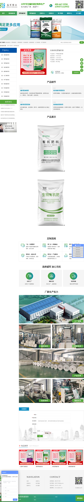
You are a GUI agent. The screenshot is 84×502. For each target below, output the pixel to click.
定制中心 (42, 13)
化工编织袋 (37, 42)
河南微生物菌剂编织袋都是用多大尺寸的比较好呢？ (12, 111)
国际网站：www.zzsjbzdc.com (56, 487)
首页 (3, 13)
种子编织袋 (43, 42)
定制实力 (51, 13)
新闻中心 (69, 13)
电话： (35, 499)
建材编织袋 (31, 42)
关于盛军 (78, 13)
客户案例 (60, 13)
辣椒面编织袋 (71, 466)
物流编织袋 (6, 83)
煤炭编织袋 (12, 13)
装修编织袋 (6, 96)
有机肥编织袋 (55, 466)
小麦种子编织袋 (24, 466)
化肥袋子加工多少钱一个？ (6, 108)
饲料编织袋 (32, 13)
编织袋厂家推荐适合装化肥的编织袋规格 (9, 115)
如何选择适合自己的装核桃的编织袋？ (9, 118)
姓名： (35, 496)
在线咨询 (76, 72)
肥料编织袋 (22, 13)
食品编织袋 (25, 42)
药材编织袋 (6, 92)
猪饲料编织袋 (39, 466)
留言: (56, 496)
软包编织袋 (6, 88)
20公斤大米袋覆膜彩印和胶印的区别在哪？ (10, 105)
